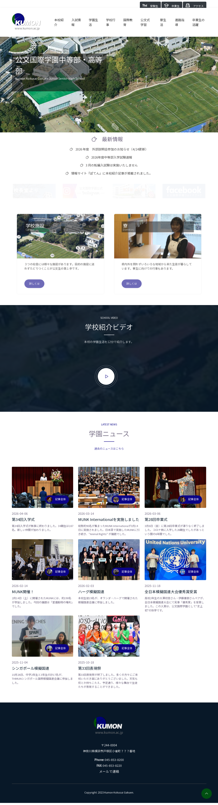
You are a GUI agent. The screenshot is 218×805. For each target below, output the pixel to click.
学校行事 (110, 18)
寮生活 (163, 18)
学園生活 (93, 18)
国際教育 (128, 18)
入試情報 (76, 18)
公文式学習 (145, 18)
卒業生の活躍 (198, 18)
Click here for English (30, 83)
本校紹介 (59, 18)
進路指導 (179, 18)
